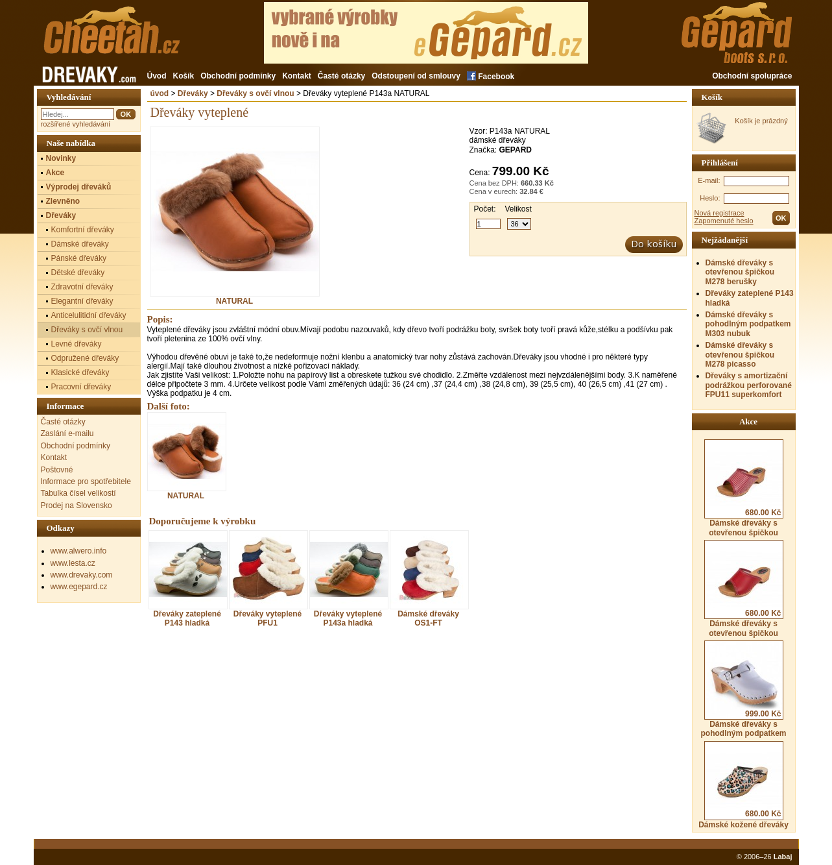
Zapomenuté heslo (724, 221)
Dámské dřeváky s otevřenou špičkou (743, 488)
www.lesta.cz (73, 563)
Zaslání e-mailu (67, 433)
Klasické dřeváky (80, 372)
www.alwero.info (79, 550)
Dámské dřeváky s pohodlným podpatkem (744, 689)
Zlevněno (63, 201)
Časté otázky (341, 75)
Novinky (61, 158)
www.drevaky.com (82, 574)
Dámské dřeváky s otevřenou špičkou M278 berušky (740, 272)
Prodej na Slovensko (76, 505)
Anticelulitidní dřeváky (88, 315)
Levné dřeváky (76, 344)
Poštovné (57, 469)
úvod (159, 93)
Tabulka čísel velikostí (78, 493)
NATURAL (235, 297)
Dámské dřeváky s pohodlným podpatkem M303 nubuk (748, 324)
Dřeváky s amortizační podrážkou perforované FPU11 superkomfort (749, 385)
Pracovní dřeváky (81, 387)
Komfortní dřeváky (82, 230)
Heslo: (710, 198)
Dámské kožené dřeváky (743, 785)
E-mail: (709, 180)
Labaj (783, 856)
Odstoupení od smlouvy (416, 75)
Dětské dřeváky (78, 272)
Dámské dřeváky (80, 244)
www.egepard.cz (79, 586)
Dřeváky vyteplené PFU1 (267, 618)
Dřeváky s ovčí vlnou (255, 93)
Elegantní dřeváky (82, 301)
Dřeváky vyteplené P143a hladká (348, 618)
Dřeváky (193, 93)
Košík (184, 75)
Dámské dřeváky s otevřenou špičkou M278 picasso (740, 355)
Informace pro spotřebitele (86, 481)
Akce (55, 173)
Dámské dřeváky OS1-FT (428, 618)
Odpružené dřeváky (85, 358)
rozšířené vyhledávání (76, 124)
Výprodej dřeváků (79, 187)
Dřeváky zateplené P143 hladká (187, 618)
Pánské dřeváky (78, 258)
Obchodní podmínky (238, 75)
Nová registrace (719, 213)
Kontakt (296, 75)
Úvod (157, 75)
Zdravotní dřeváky (82, 287)
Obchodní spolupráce (752, 75)
